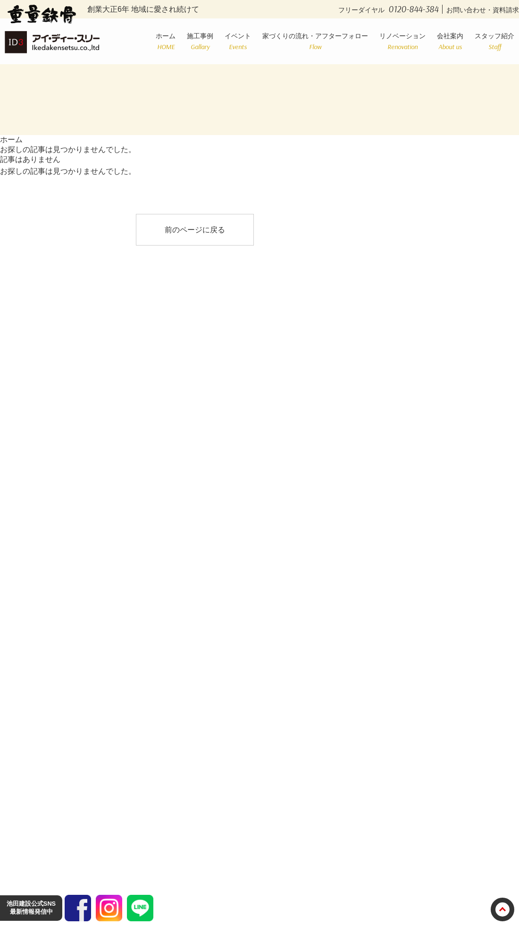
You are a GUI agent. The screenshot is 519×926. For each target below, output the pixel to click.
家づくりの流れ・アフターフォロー (315, 41)
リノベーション (402, 41)
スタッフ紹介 (494, 41)
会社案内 (450, 41)
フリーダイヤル (390, 10)
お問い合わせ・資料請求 (482, 10)
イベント (238, 41)
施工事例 (200, 41)
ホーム (166, 41)
